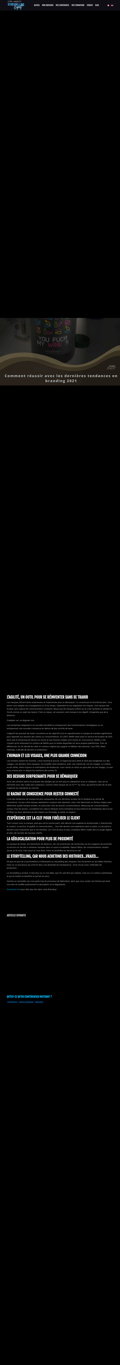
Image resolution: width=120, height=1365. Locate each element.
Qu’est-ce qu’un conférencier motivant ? (29, 996)
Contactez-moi (13, 889)
